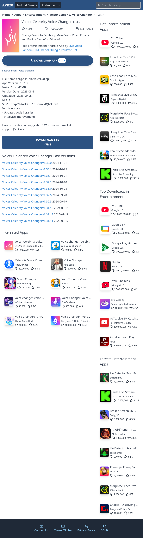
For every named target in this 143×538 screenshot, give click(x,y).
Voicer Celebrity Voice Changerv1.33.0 (27, 188)
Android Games (26, 5)
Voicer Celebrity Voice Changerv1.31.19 (27, 208)
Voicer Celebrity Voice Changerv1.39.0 (27, 163)
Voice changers (26, 70)
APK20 (7, 5)
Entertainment (35, 15)
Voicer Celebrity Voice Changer (70, 15)
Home (6, 15)
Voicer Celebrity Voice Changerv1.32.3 (27, 201)
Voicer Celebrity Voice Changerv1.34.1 (27, 182)
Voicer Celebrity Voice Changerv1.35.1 (27, 176)
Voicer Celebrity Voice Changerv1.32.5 (27, 195)
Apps (17, 15)
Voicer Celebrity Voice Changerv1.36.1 (27, 169)
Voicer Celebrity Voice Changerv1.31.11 (27, 221)
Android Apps (50, 5)
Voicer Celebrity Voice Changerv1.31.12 (27, 214)
